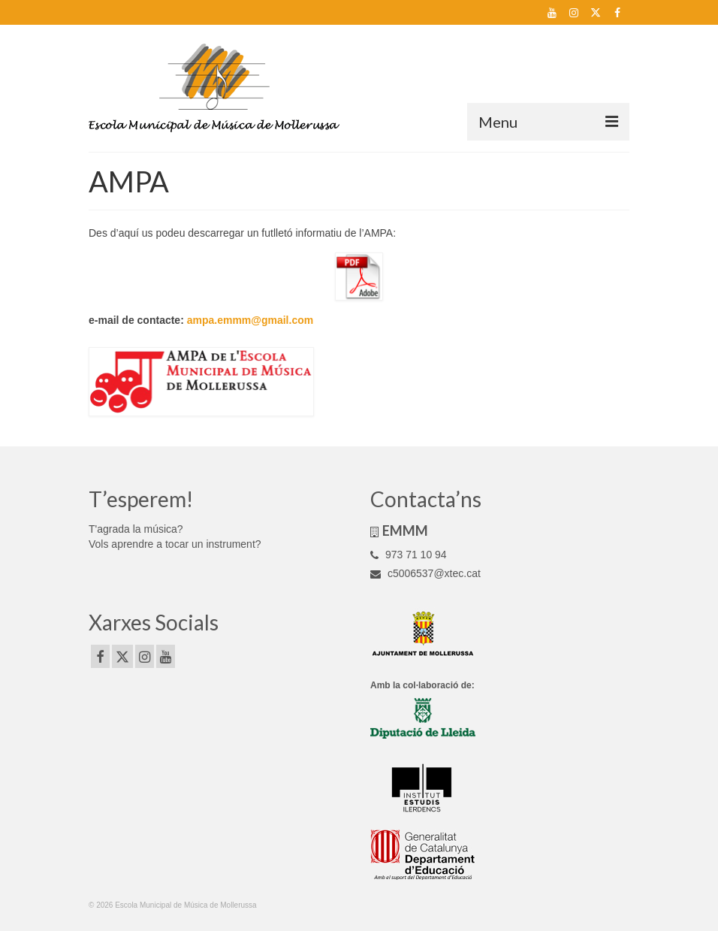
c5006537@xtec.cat (425, 573)
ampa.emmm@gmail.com (250, 320)
